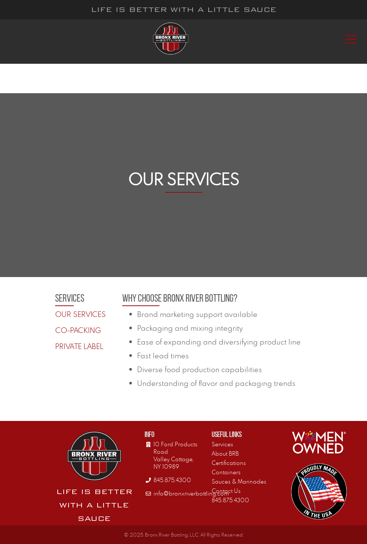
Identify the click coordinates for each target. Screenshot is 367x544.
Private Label (79, 346)
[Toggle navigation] (351, 39)
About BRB (225, 453)
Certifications (229, 462)
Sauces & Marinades (239, 481)
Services (222, 444)
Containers (226, 472)
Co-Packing (78, 330)
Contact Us (226, 490)
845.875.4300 (230, 500)
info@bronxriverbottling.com (191, 493)
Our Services (80, 314)
